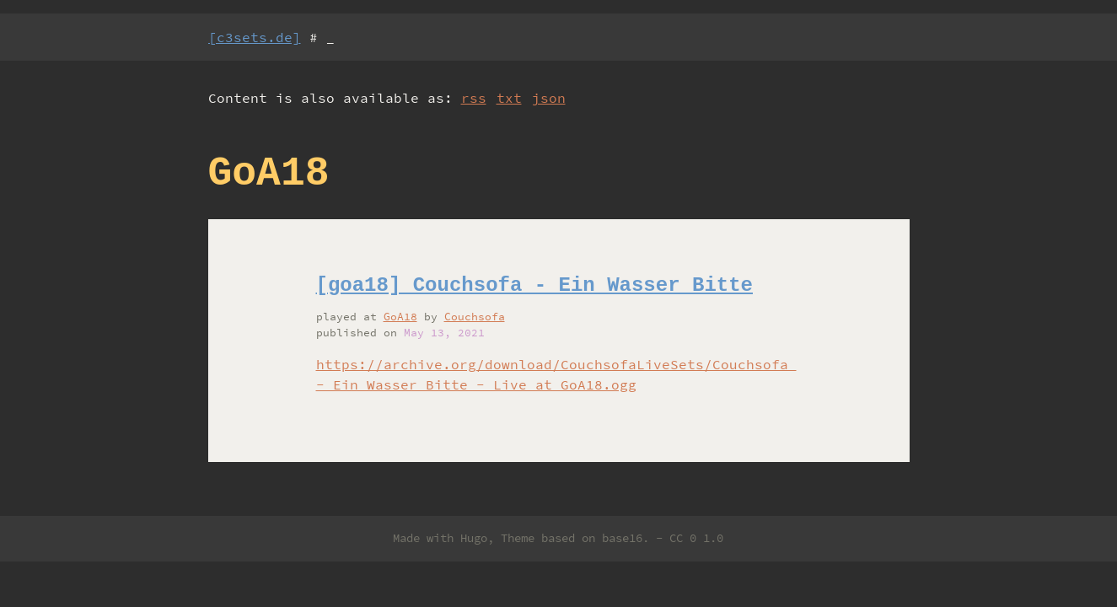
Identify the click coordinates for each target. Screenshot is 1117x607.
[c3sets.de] (254, 37)
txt (509, 97)
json (549, 97)
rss (473, 97)
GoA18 (400, 316)
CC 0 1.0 (696, 537)
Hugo (473, 537)
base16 (622, 537)
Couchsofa (474, 316)
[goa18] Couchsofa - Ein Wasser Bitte (534, 285)
